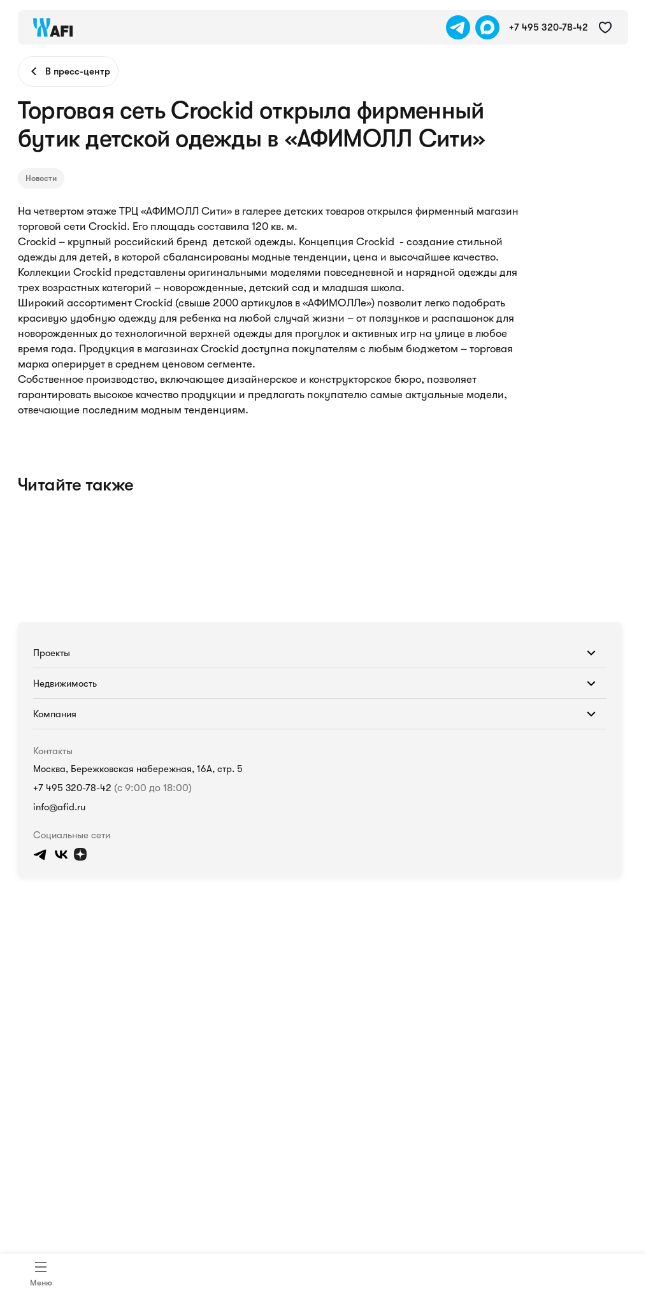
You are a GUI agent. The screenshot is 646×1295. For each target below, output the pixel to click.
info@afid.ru (59, 807)
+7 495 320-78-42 (72, 788)
